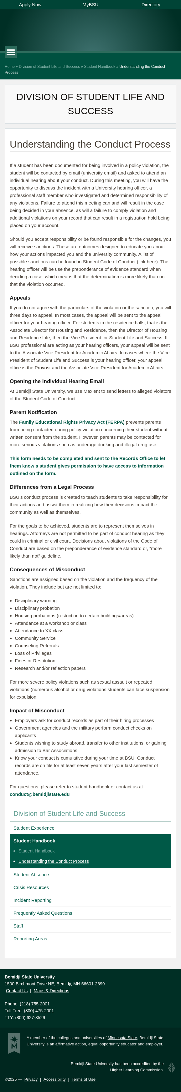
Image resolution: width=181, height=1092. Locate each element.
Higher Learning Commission (136, 1070)
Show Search (149, 29)
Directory (151, 4)
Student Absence (31, 874)
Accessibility (55, 1079)
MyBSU (91, 4)
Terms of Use (83, 1079)
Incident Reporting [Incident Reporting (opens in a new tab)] (32, 900)
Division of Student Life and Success (49, 66)
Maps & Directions (51, 990)
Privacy (31, 1079)
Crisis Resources (31, 887)
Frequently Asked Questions (42, 913)
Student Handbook (99, 66)
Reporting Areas (30, 938)
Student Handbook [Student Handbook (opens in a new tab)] (36, 850)
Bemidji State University (68, 29)
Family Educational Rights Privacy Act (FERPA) (72, 422)
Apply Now (30, 4)
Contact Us (17, 990)
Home (10, 66)
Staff (18, 925)
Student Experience (33, 828)
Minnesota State (122, 1037)
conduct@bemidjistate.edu (40, 794)
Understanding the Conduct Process (53, 861)
